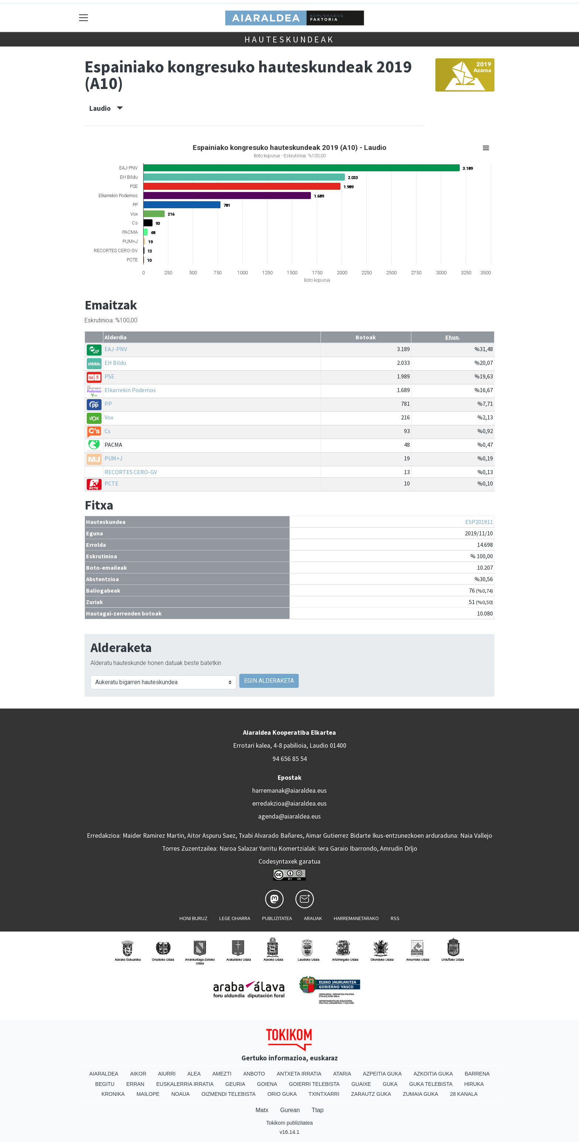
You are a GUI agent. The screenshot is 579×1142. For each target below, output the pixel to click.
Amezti (221, 1074)
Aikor (138, 1074)
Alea (194, 1074)
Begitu (104, 1084)
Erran (135, 1084)
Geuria (235, 1084)
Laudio (106, 108)
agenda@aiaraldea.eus (289, 816)
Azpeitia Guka (382, 1074)
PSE (109, 376)
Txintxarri (324, 1094)
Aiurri (166, 1074)
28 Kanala (464, 1094)
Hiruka (474, 1084)
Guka (390, 1084)
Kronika (113, 1094)
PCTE (112, 483)
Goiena (267, 1084)
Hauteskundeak (289, 39)
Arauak (313, 918)
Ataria (342, 1074)
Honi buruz (193, 918)
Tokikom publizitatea (289, 1123)
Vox (109, 417)
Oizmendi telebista (229, 1094)
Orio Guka (282, 1094)
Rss (395, 918)
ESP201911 (479, 521)
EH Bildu (115, 362)
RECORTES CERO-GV (131, 472)
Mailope (148, 1094)
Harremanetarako (356, 918)
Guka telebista (430, 1084)
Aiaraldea (104, 1074)
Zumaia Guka (420, 1094)
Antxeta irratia (299, 1074)
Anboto (254, 1074)
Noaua (180, 1094)
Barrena (477, 1074)
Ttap (317, 1110)
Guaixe (361, 1084)
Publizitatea (277, 918)
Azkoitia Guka (433, 1074)
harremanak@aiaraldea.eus (289, 790)
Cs (107, 431)
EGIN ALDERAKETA (269, 680)
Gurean (290, 1110)
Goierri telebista (314, 1084)
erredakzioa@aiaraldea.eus (289, 803)
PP (108, 403)
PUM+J (114, 458)
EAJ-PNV (116, 349)
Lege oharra (234, 918)
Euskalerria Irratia (184, 1084)
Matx (262, 1110)
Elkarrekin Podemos (130, 390)
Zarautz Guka (371, 1094)
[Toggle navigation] (84, 17)
